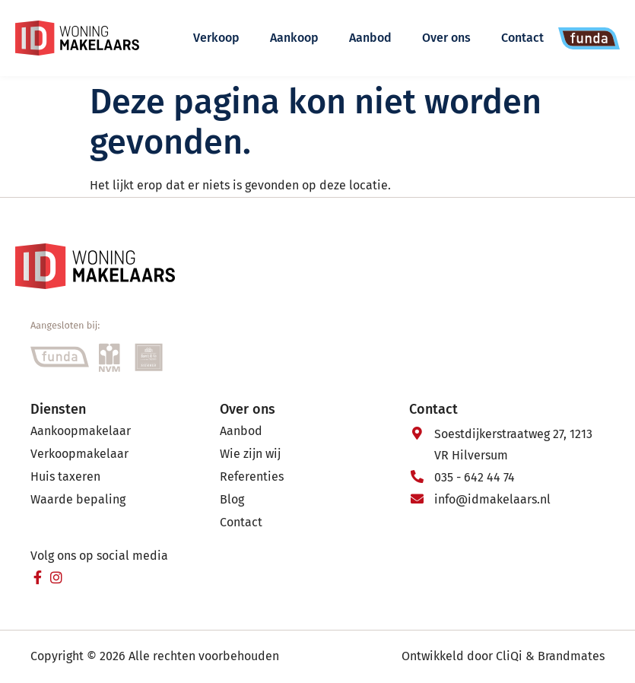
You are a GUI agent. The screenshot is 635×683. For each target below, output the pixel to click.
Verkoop (216, 37)
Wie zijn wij (250, 453)
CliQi (509, 656)
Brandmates (571, 656)
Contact (522, 37)
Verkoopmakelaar (79, 453)
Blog (232, 499)
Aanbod (370, 37)
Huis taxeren (65, 476)
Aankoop (294, 37)
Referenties (252, 476)
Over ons (446, 37)
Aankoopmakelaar (80, 431)
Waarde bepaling (77, 499)
